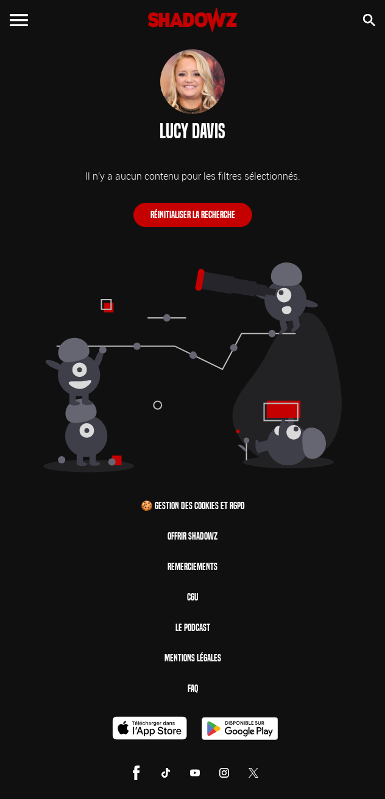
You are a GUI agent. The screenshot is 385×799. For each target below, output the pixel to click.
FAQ (193, 688)
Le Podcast (192, 627)
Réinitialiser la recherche (192, 214)
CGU (192, 597)
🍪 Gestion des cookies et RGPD (193, 506)
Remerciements (192, 566)
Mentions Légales (192, 658)
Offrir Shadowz (192, 536)
